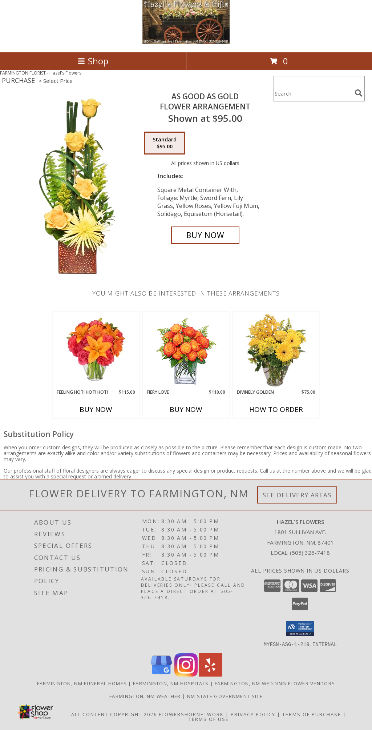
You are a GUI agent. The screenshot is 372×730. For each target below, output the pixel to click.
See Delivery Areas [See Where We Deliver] (297, 495)
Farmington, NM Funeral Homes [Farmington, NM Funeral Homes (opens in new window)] (82, 683)
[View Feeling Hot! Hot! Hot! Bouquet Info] (96, 350)
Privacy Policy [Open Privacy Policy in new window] (253, 714)
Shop (93, 61)
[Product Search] (313, 93)
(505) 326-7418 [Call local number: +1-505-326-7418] (310, 552)
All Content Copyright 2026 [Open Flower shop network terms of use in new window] (114, 714)
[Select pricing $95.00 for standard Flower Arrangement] (164, 143)
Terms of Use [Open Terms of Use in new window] (209, 718)
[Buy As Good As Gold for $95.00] (205, 235)
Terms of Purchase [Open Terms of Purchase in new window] (311, 714)
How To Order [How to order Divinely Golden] (276, 409)
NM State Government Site (225, 696)
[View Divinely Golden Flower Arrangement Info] (276, 351)
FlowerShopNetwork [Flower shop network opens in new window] (191, 714)
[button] (300, 628)
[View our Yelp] (210, 674)
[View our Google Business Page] (161, 674)
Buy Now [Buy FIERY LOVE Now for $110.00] (186, 409)
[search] (358, 93)
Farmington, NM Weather (145, 696)
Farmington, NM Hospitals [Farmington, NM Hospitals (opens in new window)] (171, 683)
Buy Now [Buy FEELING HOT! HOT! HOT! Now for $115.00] (96, 409)
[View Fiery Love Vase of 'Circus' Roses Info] (186, 351)
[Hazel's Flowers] (186, 41)
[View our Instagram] (186, 674)
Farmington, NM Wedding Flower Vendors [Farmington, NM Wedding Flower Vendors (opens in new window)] (275, 683)
